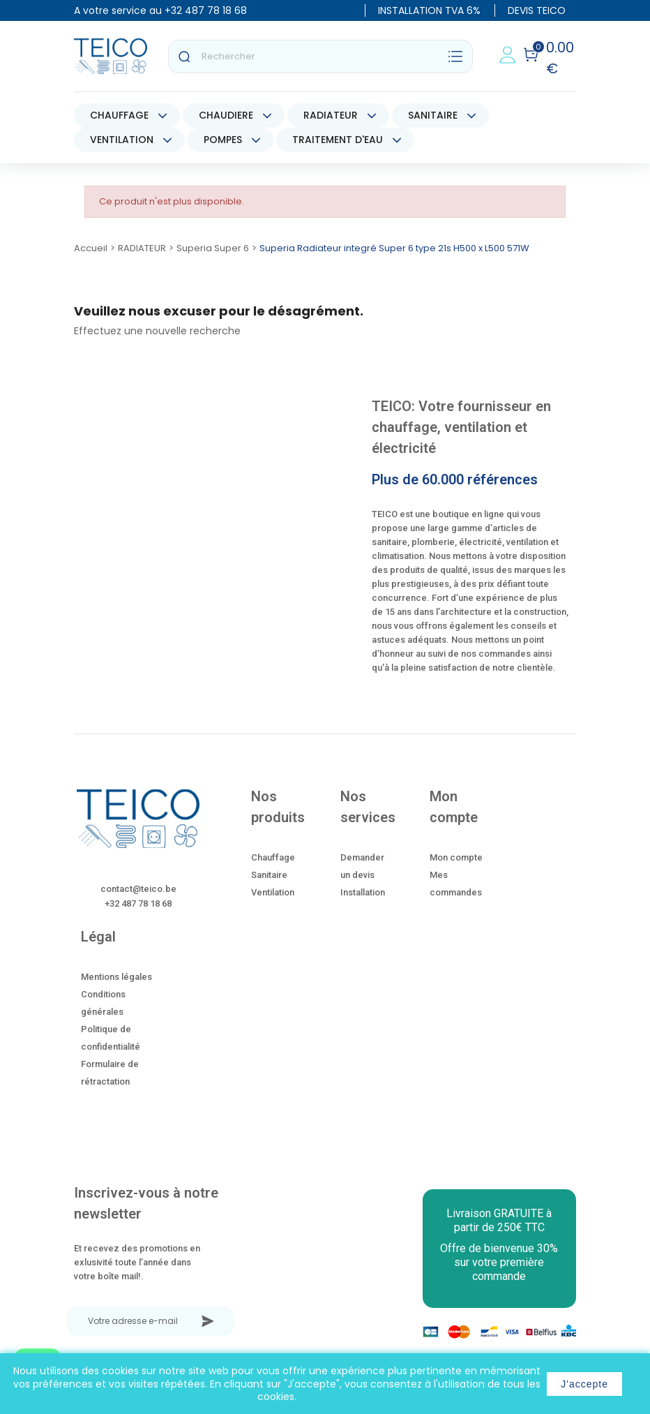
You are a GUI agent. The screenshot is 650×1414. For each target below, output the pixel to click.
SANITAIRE (433, 115)
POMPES (223, 140)
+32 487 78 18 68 (206, 10)
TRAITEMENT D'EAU (337, 140)
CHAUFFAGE (119, 115)
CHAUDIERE (226, 115)
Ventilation (272, 892)
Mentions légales (116, 977)
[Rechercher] (320, 56)
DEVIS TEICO (537, 10)
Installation (362, 892)
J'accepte (584, 1384)
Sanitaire (269, 875)
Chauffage (273, 857)
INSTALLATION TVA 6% (429, 10)
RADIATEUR (330, 115)
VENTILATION (121, 140)
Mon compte (456, 857)
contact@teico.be (138, 889)
